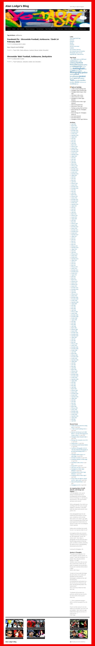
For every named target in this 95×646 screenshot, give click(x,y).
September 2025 (74, 135)
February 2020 (74, 223)
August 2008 (74, 319)
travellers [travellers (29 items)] (83, 80)
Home (9, 29)
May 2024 (73, 161)
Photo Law (60, 29)
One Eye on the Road (74, 46)
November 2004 (74, 376)
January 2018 (74, 228)
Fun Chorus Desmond (76, 116)
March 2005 (73, 369)
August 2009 (74, 303)
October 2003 (74, 395)
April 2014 (73, 252)
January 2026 (74, 129)
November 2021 (74, 201)
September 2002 (74, 416)
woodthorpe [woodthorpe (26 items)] (73, 83)
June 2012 (73, 276)
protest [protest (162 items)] (82, 76)
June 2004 (73, 384)
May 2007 (73, 342)
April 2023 (73, 181)
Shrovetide (45, 50)
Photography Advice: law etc (76, 52)
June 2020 (73, 220)
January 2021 (74, 217)
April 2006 (73, 352)
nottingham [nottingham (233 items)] (79, 68)
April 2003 (73, 404)
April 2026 (73, 124)
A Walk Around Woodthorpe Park (78, 88)
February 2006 (74, 355)
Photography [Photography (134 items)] (76, 72)
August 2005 (74, 361)
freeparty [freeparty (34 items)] (80, 65)
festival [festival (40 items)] (72, 65)
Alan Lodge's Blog (17, 6)
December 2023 (74, 169)
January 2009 (74, 313)
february (36, 50)
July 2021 (73, 207)
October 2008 (74, 318)
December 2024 (74, 149)
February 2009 (74, 311)
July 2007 (73, 339)
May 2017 (73, 241)
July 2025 (73, 138)
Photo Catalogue (30, 29)
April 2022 (73, 193)
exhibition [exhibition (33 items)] (73, 63)
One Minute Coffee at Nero (77, 95)
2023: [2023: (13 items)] (72, 59)
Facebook (72, 44)
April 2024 (73, 162)
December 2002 (74, 411)
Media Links (83, 29)
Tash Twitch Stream (50, 29)
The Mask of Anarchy (76, 457)
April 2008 (73, 326)
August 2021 (74, 206)
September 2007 (74, 335)
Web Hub (72, 40)
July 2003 (73, 400)
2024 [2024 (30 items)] (74, 59)
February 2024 (74, 165)
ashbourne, (26, 50)
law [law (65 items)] (80, 66)
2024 (18, 50)
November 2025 (74, 132)
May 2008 (73, 324)
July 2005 (73, 363)
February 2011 (74, 284)
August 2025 (74, 137)
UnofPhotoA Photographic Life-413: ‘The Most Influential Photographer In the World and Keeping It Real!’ (79, 450)
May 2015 (73, 244)
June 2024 (73, 159)
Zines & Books (68, 29)
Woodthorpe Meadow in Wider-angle (79, 459)
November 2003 (74, 393)
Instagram (72, 41)
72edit (21, 50)
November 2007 (74, 334)
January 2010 (74, 295)
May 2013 (73, 265)
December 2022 (74, 186)
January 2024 (74, 167)
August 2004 (74, 380)
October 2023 (74, 172)
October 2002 (74, 414)
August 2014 (74, 249)
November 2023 (74, 170)
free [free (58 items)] (76, 65)
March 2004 (73, 388)
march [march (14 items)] (71, 69)
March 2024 (73, 164)
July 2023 (73, 177)
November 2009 (74, 299)
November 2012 (74, 271)
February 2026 (74, 127)
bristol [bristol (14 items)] (85, 59)
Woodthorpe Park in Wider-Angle (78, 475)
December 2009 (74, 297)
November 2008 (74, 316)
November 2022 (74, 188)
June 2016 (73, 242)
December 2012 (74, 270)
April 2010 (73, 292)
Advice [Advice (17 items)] (78, 59)
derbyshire (25, 61)
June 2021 (73, 209)
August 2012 (74, 274)
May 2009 (73, 308)
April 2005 (73, 368)
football (40, 50)
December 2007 (74, 332)
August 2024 (74, 156)
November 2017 (74, 231)
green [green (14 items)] (71, 66)
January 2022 (74, 197)
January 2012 (74, 283)
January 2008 (74, 331)
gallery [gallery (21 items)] (85, 64)
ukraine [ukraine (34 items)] (77, 82)
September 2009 (74, 302)
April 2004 (73, 387)
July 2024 (73, 157)
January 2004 (74, 392)
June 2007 (73, 340)
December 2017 (74, 230)
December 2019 (74, 226)
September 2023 (74, 173)
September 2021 (74, 204)
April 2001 (73, 420)
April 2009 (73, 310)
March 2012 (73, 279)
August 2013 (74, 260)
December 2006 (74, 347)
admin (24, 44)
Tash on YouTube (76, 87)
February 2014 (74, 254)
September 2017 (74, 234)
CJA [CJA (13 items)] (79, 61)
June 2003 (73, 401)
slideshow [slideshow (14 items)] (82, 78)
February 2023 (74, 183)
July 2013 (73, 262)
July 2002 (73, 419)
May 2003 (73, 403)
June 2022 (73, 189)
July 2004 (73, 382)
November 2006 (74, 348)
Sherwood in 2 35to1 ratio (76, 106)
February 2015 (74, 246)
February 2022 (74, 196)
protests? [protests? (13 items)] (72, 78)
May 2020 (73, 222)
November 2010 (74, 289)
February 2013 (74, 266)
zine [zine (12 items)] (77, 83)
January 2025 (74, 148)
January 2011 (74, 286)
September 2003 (74, 396)
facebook (31, 50)
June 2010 (73, 291)
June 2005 (73, 364)
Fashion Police (74, 443)
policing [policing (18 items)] (72, 74)
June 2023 (73, 178)
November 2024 (74, 151)
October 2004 (74, 377)
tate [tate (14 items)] (75, 80)
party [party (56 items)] (74, 71)
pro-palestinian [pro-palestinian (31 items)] (74, 76)
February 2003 (74, 408)
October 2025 (74, 133)
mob (34, 61)
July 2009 (73, 305)
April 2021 (73, 212)
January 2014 (74, 255)
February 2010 (74, 294)
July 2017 (73, 238)
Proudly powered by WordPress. (79, 641)
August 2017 (74, 236)
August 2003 (74, 398)
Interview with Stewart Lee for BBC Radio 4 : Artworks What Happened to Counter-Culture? (79, 433)
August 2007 (74, 337)
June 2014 (73, 250)
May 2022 (73, 191)
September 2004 (74, 379)
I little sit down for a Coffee (77, 96)
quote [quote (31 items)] (75, 78)
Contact (76, 29)
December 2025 (74, 130)
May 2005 (73, 366)
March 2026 (73, 125)
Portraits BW (74, 465)
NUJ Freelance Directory (75, 49)
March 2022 (73, 194)
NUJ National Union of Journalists (77, 51)
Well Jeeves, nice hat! (76, 467)
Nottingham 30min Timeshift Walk (78, 90)
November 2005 (74, 356)
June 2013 (73, 263)
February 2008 (74, 329)
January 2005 (74, 372)
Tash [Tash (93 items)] (72, 80)
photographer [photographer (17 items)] (79, 70)
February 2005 (74, 371)
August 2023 (74, 175)
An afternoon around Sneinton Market (79, 445)
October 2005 (74, 358)
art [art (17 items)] (80, 59)
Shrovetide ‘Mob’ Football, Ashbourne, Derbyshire (29, 56)
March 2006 (73, 353)
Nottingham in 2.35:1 (75, 485)
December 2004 (74, 374)
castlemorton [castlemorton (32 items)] (74, 61)
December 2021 (74, 199)
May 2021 (73, 210)
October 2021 (74, 202)
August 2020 (74, 218)
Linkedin (72, 48)
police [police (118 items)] (84, 72)
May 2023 (73, 180)
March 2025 (73, 145)
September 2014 (74, 247)
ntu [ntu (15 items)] (85, 69)
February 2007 (74, 343)
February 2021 (74, 215)
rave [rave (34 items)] (78, 78)
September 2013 (74, 258)
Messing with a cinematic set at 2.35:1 (79, 440)
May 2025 (73, 141)
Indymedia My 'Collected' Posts (77, 54)
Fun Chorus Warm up (75, 117)
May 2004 (73, 385)
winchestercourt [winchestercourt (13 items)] (83, 82)
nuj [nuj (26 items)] (71, 70)
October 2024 (74, 153)
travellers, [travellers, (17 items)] (72, 82)
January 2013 (74, 268)
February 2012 (74, 281)
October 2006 (74, 350)
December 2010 (74, 287)
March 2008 (73, 327)
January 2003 (74, 409)
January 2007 (74, 345)
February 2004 (74, 390)
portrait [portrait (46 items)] (76, 74)
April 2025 (73, 143)
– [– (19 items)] (70, 59)
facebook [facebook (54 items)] (79, 63)
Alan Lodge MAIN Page (75, 38)
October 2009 (74, 300)
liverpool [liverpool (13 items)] (84, 66)
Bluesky (71, 43)
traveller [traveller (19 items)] (78, 80)
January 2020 (74, 225)
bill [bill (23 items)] (82, 59)
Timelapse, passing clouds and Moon (79, 108)
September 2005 (74, 360)
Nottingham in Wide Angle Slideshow (79, 119)
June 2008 (73, 323)
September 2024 (74, 154)
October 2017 (74, 233)
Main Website (20, 29)
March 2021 (73, 214)
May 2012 (73, 278)
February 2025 (74, 146)
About (13, 29)
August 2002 (74, 417)
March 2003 (73, 406)
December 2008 (74, 315)
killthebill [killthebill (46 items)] (75, 66)
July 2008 (73, 321)
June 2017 (73, 239)
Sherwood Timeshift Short (77, 104)
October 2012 (74, 273)
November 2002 (74, 412)
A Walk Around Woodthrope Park (78, 429)
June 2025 (73, 140)
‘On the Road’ (40, 29)
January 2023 (74, 185)
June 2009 (73, 307)
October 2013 (74, 257)
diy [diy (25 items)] (81, 61)
